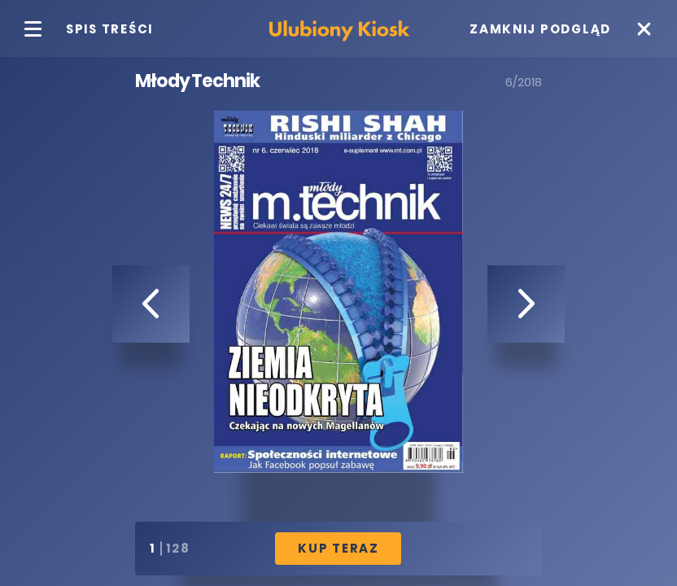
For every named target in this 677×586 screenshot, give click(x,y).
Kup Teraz (338, 548)
